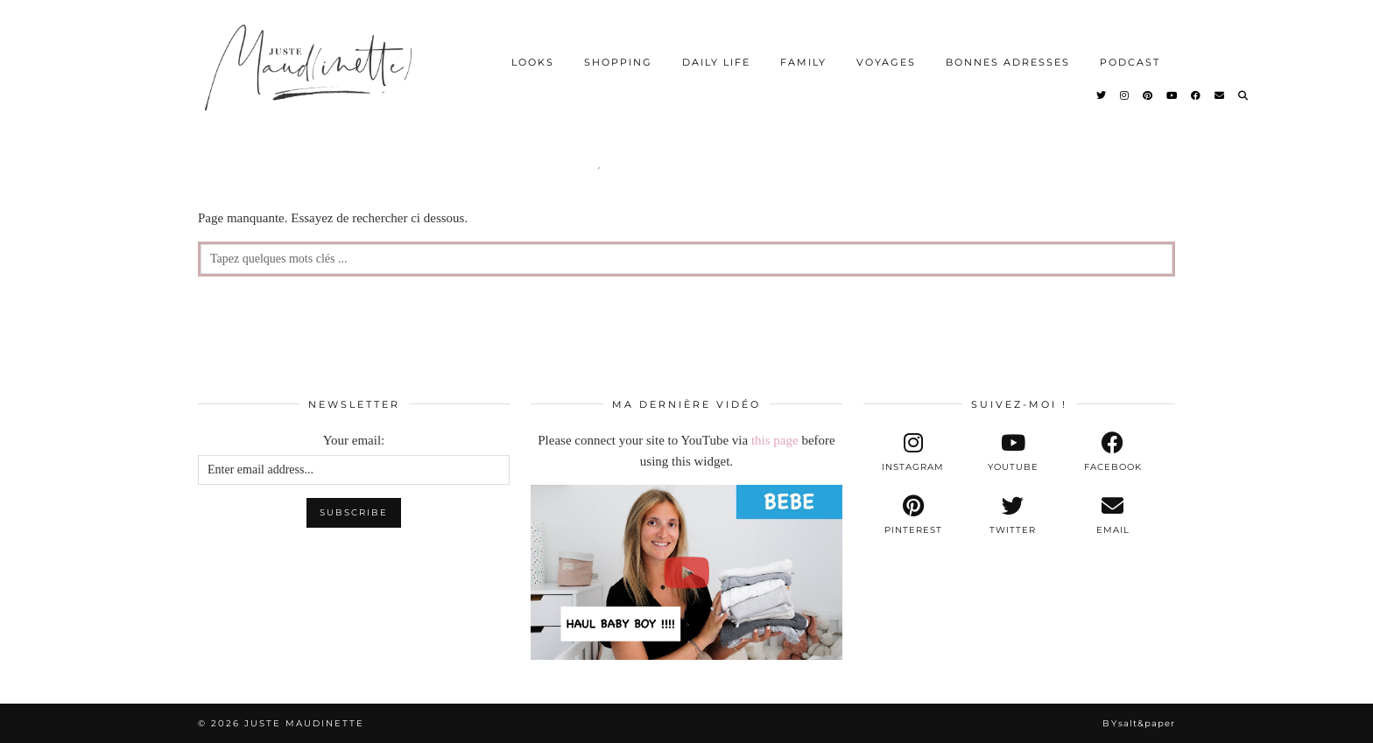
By (1138, 723)
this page (775, 440)
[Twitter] (1102, 95)
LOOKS (532, 62)
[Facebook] (1196, 95)
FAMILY (803, 62)
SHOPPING (618, 62)
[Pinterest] (1148, 95)
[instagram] (913, 452)
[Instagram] (1125, 95)
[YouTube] (1172, 95)
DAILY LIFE (716, 62)
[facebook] (1113, 452)
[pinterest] (913, 515)
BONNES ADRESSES (1008, 62)
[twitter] (1013, 515)
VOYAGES (886, 62)
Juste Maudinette (304, 723)
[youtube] (1013, 452)
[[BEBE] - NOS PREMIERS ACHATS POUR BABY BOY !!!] (686, 572)
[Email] (1220, 95)
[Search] (1244, 95)
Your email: (354, 440)
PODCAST (1130, 62)
